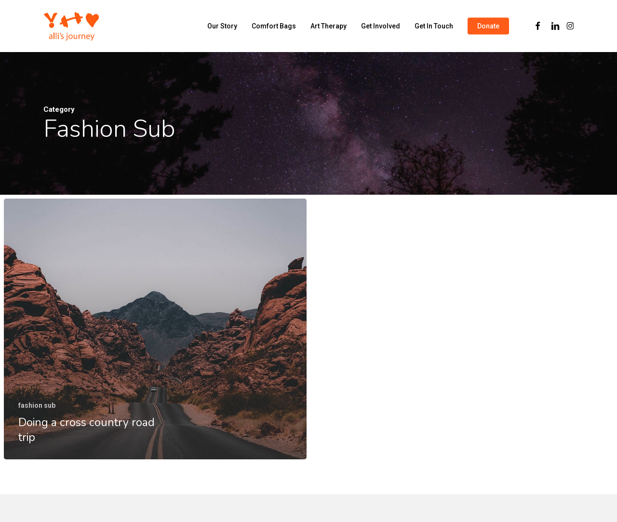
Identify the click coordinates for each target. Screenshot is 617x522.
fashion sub (36, 405)
